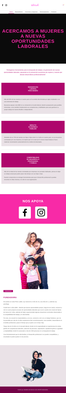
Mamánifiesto (19, 12)
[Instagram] (6, 5)
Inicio (11, 12)
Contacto (53, 12)
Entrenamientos (44, 12)
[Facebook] (2, 5)
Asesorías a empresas (31, 12)
